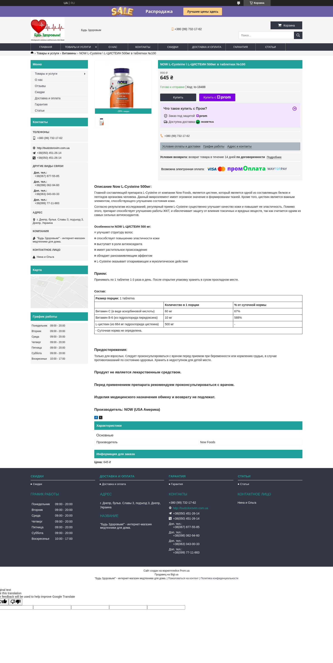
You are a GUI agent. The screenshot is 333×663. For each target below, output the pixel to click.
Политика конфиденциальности (219, 578)
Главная (45, 47)
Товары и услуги (78, 47)
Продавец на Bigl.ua (166, 574)
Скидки (172, 47)
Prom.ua (184, 570)
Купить (178, 97)
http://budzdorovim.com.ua (53, 148)
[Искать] (298, 35)
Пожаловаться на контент (183, 578)
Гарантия (240, 47)
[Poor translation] (15, 601)
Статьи (270, 47)
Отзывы (40, 86)
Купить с (217, 97)
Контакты (142, 47)
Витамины (69, 53)
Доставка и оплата (206, 47)
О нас (113, 47)
